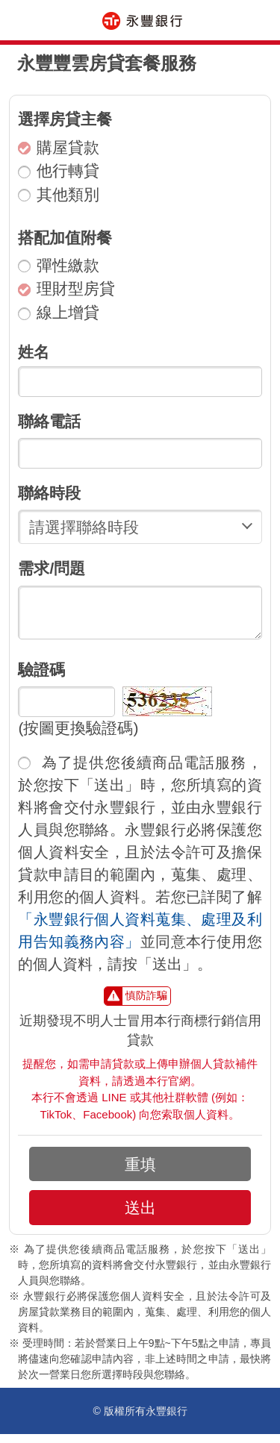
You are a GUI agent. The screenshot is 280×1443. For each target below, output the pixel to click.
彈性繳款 (58, 265)
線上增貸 (58, 312)
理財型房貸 (66, 288)
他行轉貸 (58, 170)
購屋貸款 (58, 147)
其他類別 (58, 194)
